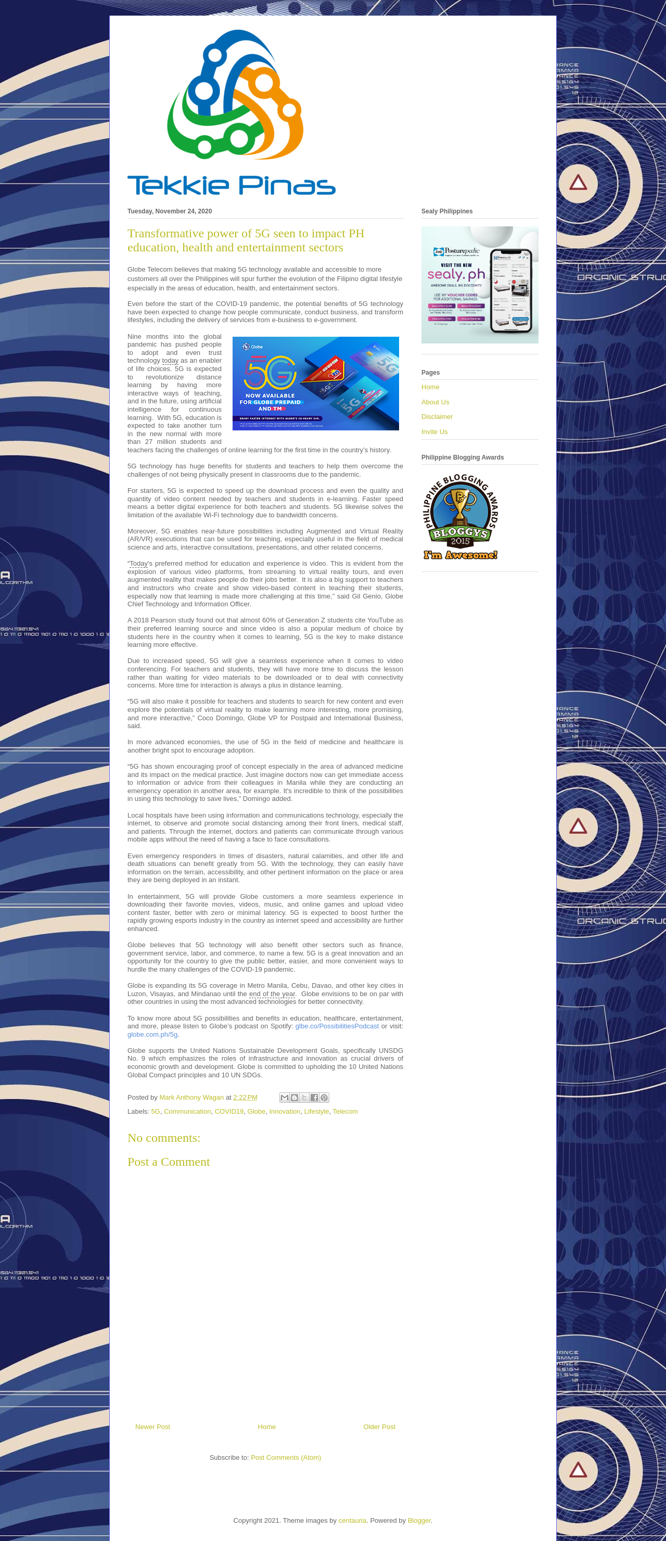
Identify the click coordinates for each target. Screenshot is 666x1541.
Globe (257, 1111)
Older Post (379, 1427)
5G (155, 1111)
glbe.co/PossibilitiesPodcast (337, 1026)
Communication (187, 1111)
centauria (352, 1520)
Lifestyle (316, 1111)
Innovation (285, 1111)
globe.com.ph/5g (152, 1034)
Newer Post (152, 1427)
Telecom (344, 1111)
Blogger (419, 1520)
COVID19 (229, 1111)
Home (267, 1427)
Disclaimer (437, 417)
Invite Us (434, 432)
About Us (435, 402)
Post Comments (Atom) (286, 1457)
